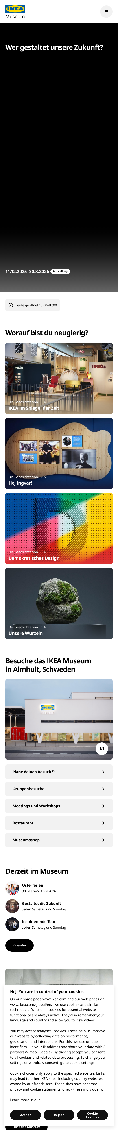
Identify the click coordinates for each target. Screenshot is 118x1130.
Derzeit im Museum (36, 871)
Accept (25, 1115)
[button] (59, 771)
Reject (59, 1115)
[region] (59, 1055)
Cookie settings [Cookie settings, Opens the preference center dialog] (92, 1115)
